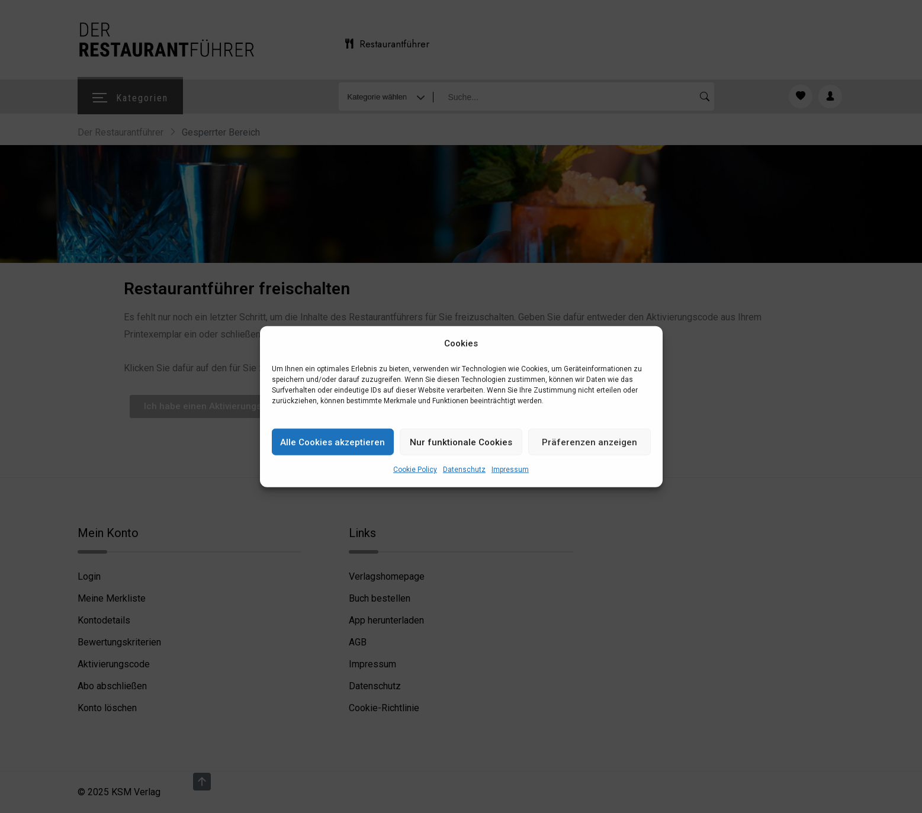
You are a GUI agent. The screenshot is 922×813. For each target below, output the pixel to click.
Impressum (510, 469)
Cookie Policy (415, 469)
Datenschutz (464, 469)
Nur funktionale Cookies (461, 442)
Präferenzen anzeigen (589, 442)
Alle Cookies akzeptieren (332, 442)
